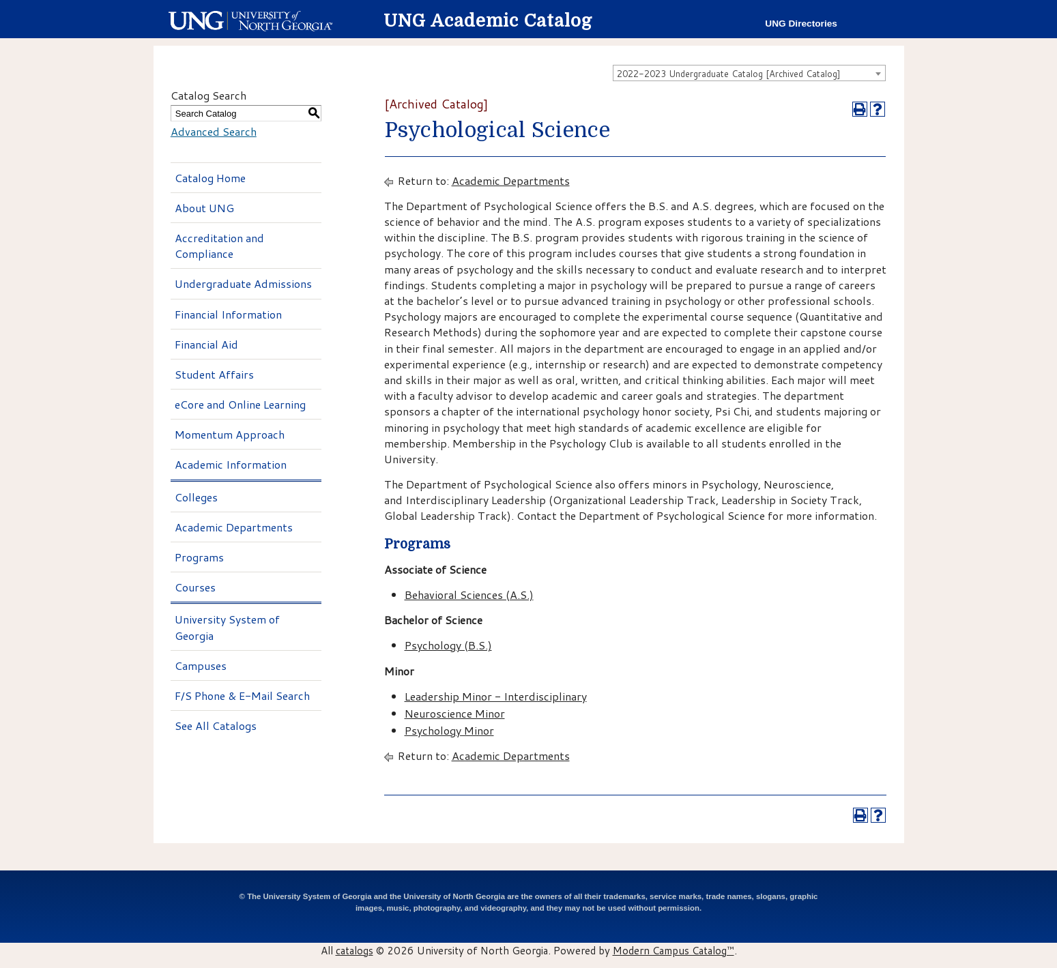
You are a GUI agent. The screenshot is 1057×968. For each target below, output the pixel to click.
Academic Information (231, 464)
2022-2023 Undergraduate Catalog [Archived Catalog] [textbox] (729, 74)
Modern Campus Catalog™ (673, 950)
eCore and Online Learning (240, 404)
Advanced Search (214, 131)
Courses (195, 587)
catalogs (354, 950)
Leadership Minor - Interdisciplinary (496, 696)
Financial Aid (206, 344)
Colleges (196, 497)
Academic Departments (234, 527)
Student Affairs (214, 374)
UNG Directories (801, 23)
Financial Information (228, 314)
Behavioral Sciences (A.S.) (469, 594)
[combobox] (749, 73)
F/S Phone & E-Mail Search (242, 695)
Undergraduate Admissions (243, 283)
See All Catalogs (216, 725)
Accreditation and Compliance (219, 245)
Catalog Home (210, 178)
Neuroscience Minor (455, 713)
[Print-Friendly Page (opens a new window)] (859, 109)
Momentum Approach (230, 434)
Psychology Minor (449, 730)
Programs (199, 557)
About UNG (204, 208)
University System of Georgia (227, 627)
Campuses (201, 665)
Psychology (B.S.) (448, 645)
